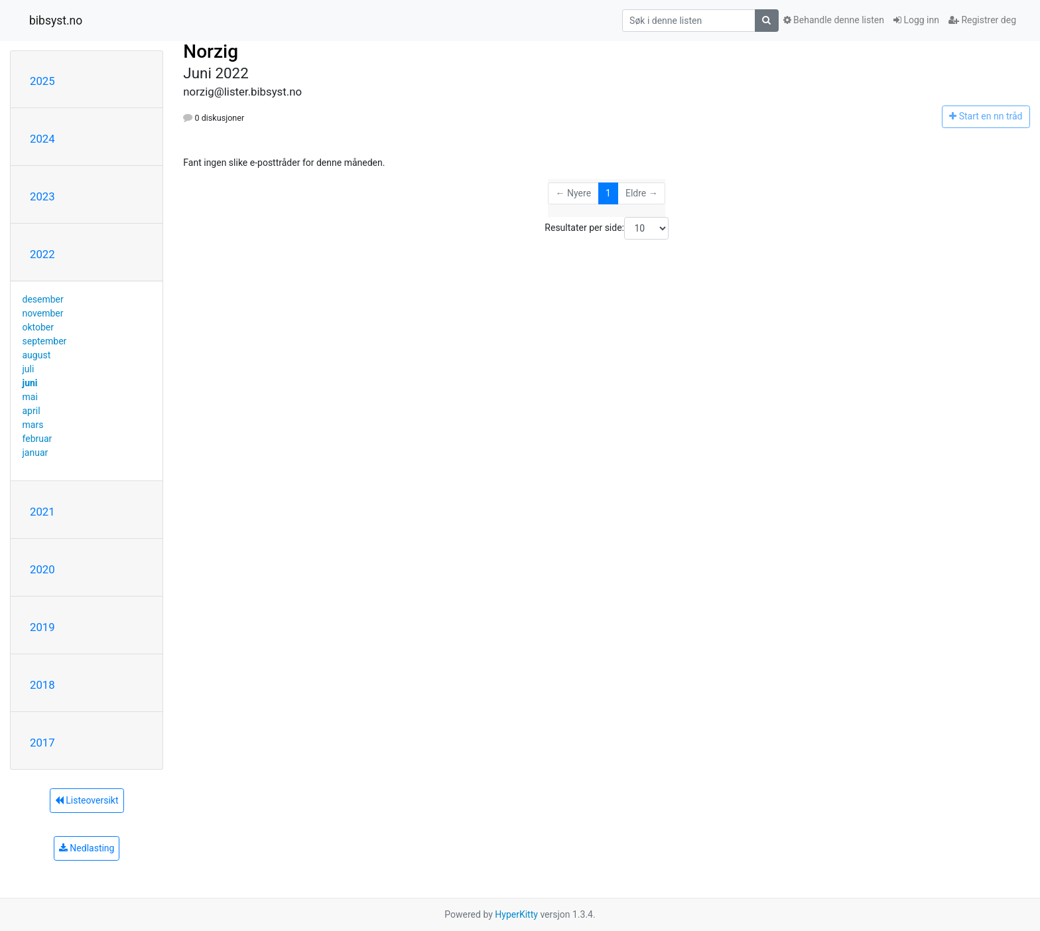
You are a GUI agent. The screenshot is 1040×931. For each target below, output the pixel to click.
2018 (42, 684)
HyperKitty (516, 914)
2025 (42, 81)
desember (43, 299)
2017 (42, 742)
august (37, 355)
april (31, 410)
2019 (42, 627)
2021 (42, 511)
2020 (42, 569)
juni (30, 383)
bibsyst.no (55, 20)
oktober (38, 327)
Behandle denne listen (833, 20)
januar (35, 452)
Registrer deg (982, 20)
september (45, 341)
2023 (42, 196)
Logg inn (916, 20)
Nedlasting (87, 848)
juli (28, 369)
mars (33, 424)
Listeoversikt (87, 800)
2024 (42, 138)
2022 (42, 254)
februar (37, 438)
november (43, 313)
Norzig (210, 51)
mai (30, 397)
